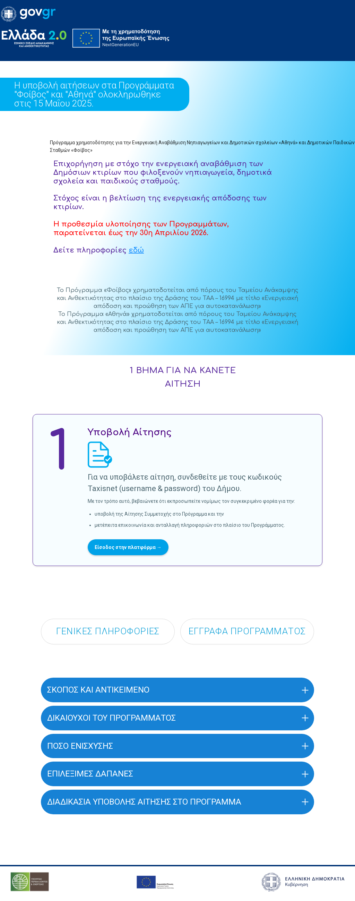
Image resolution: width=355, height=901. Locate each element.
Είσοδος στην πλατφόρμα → (128, 547)
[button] (177, 691)
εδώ (136, 250)
